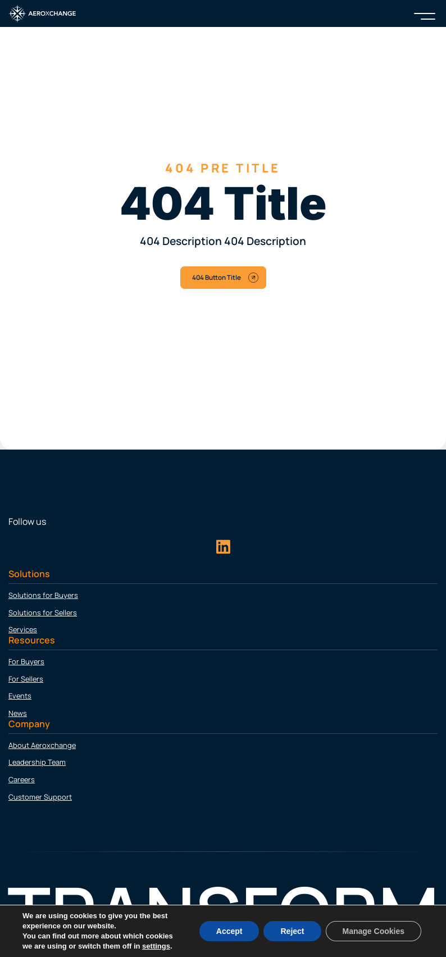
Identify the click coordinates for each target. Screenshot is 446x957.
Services (22, 629)
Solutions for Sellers (42, 612)
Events (19, 696)
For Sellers (25, 679)
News (17, 713)
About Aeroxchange (42, 745)
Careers (21, 779)
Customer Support (40, 797)
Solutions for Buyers (43, 595)
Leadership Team (37, 762)
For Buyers (26, 661)
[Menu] (425, 13)
